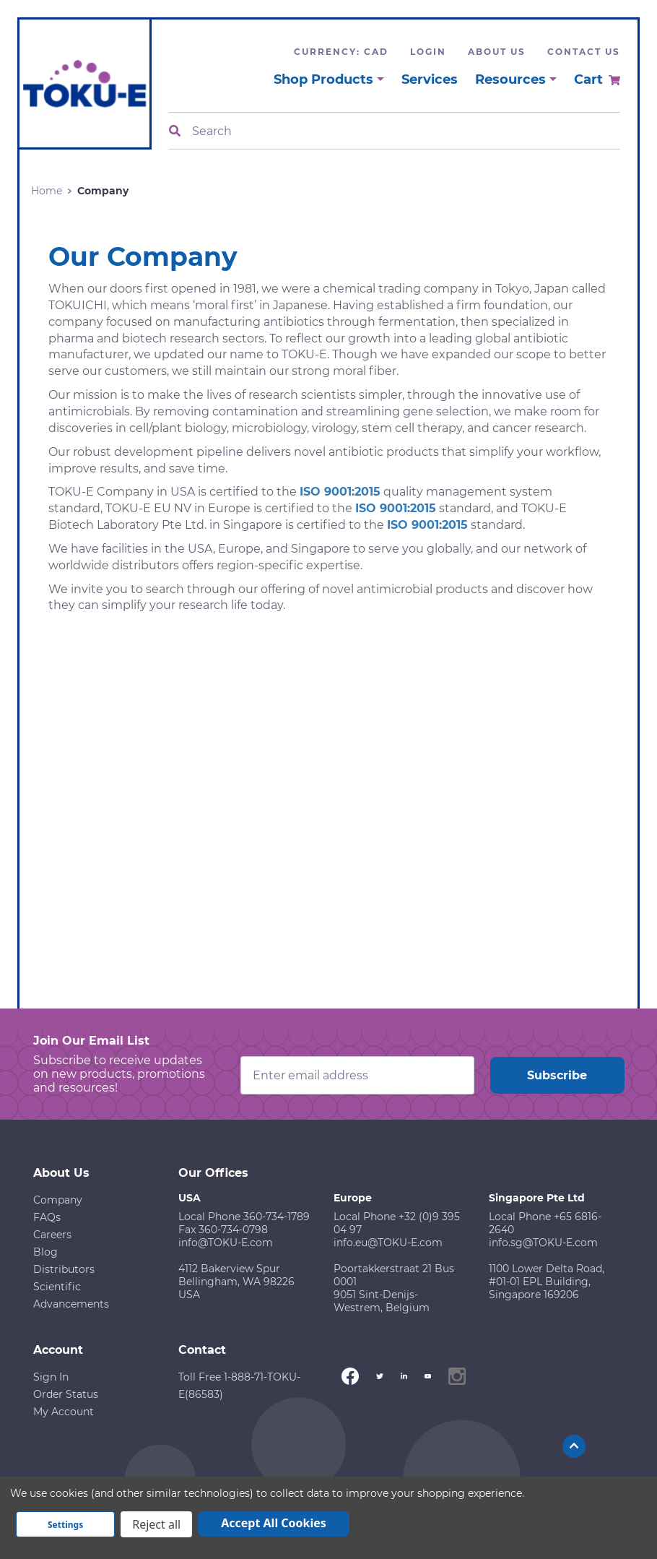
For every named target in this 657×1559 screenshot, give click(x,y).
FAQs (47, 1217)
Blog (45, 1251)
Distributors (64, 1269)
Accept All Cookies (273, 1523)
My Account (63, 1411)
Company (57, 1199)
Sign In (51, 1376)
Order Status (65, 1394)
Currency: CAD (341, 51)
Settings (65, 1525)
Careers (52, 1234)
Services (429, 79)
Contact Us (583, 51)
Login (428, 51)
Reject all (156, 1524)
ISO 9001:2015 (340, 491)
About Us (497, 51)
